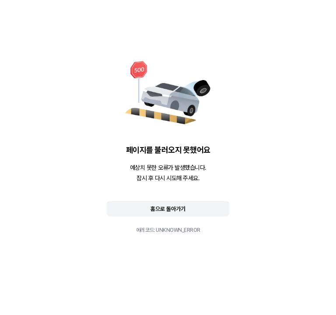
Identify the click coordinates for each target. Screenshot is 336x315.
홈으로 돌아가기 (168, 209)
